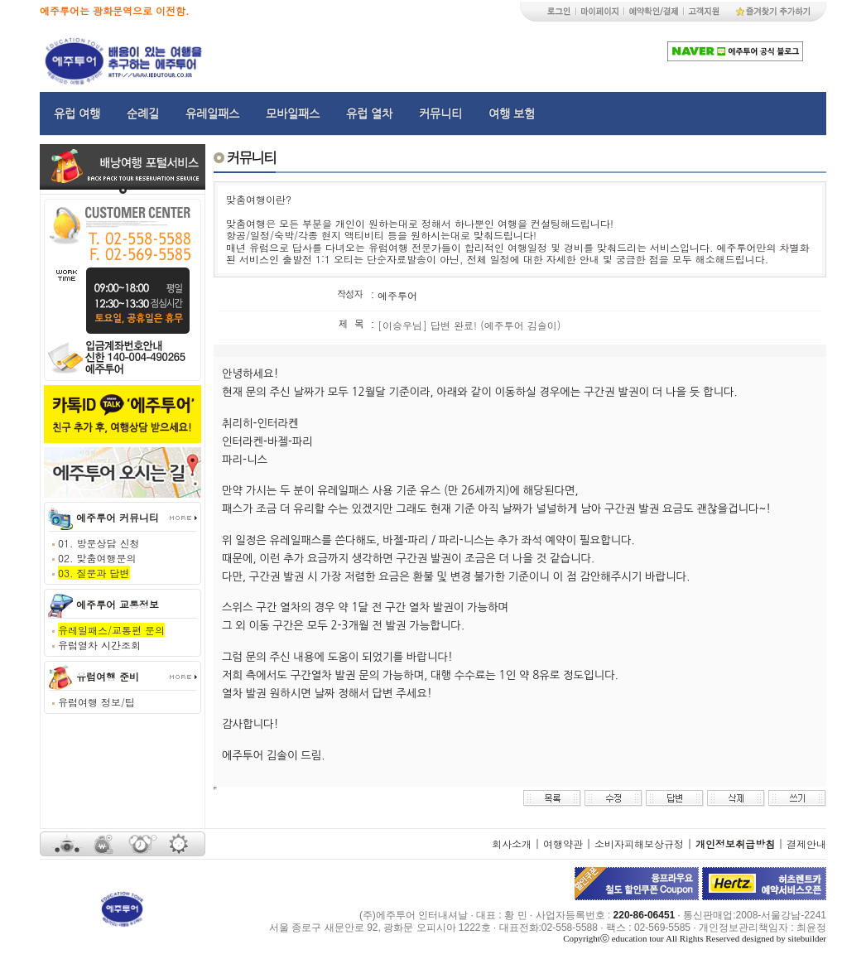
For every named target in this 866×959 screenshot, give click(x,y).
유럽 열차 (369, 113)
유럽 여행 (77, 113)
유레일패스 (212, 113)
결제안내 (806, 843)
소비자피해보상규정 (639, 843)
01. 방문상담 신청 (99, 543)
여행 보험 (511, 113)
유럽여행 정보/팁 (96, 702)
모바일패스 (293, 113)
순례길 (143, 113)
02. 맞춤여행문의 (97, 558)
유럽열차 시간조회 (99, 645)
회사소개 (512, 843)
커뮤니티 (440, 113)
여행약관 (563, 843)
